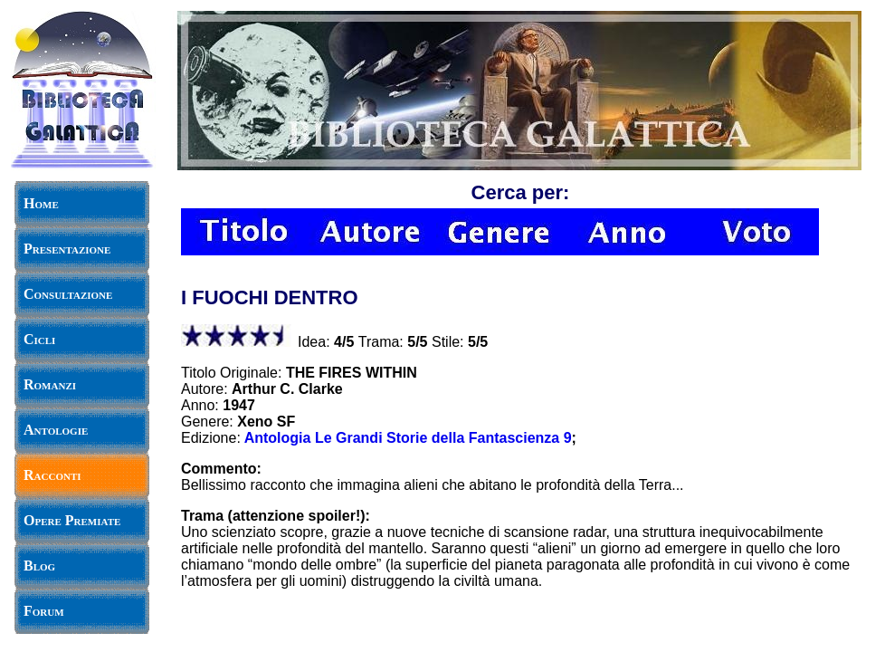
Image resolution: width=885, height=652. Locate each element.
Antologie (56, 429)
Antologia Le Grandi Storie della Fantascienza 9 (408, 438)
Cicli (39, 339)
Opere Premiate (72, 520)
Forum (44, 610)
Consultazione (68, 294)
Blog (39, 565)
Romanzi (50, 384)
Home (41, 203)
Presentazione (67, 248)
